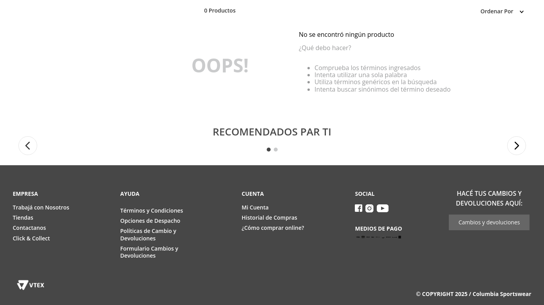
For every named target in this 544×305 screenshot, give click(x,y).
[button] (27, 145)
